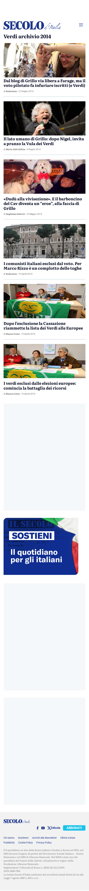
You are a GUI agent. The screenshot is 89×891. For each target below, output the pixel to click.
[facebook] (37, 828)
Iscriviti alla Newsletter (44, 837)
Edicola (55, 828)
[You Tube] (43, 828)
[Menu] (81, 25)
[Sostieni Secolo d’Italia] (41, 574)
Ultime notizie (67, 837)
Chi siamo (9, 837)
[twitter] (49, 828)
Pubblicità (9, 842)
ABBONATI (74, 828)
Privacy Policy (44, 842)
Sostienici (23, 837)
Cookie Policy (25, 842)
